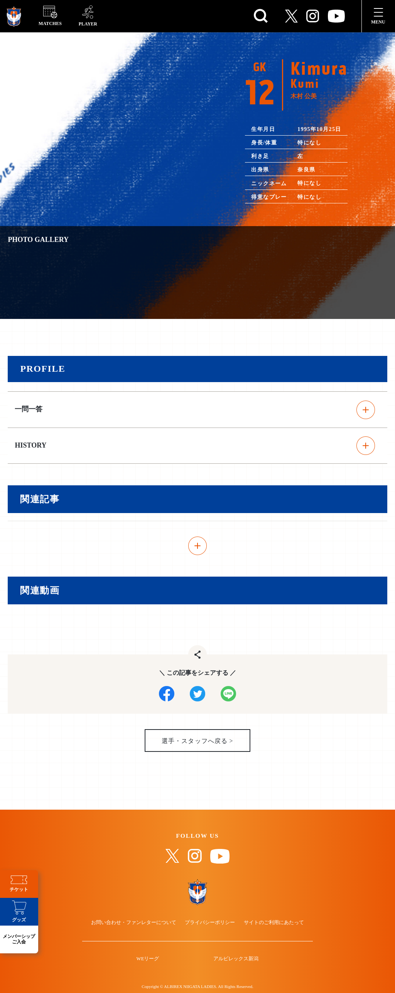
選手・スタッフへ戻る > (197, 741)
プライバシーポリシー (210, 923)
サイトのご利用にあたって (273, 923)
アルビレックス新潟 (235, 960)
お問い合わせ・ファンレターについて (134, 923)
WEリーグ (148, 960)
